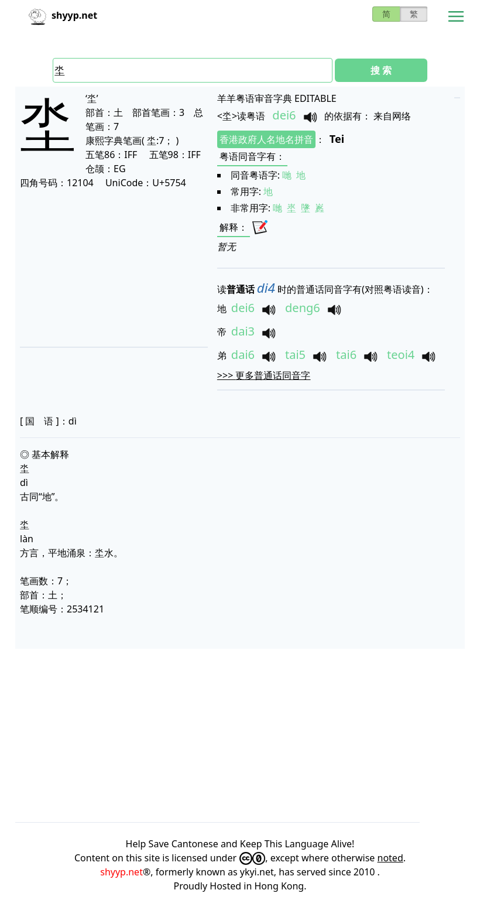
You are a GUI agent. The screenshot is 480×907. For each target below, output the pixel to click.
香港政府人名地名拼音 (266, 139)
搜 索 (381, 70)
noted (390, 857)
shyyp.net (121, 871)
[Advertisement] (111, 267)
